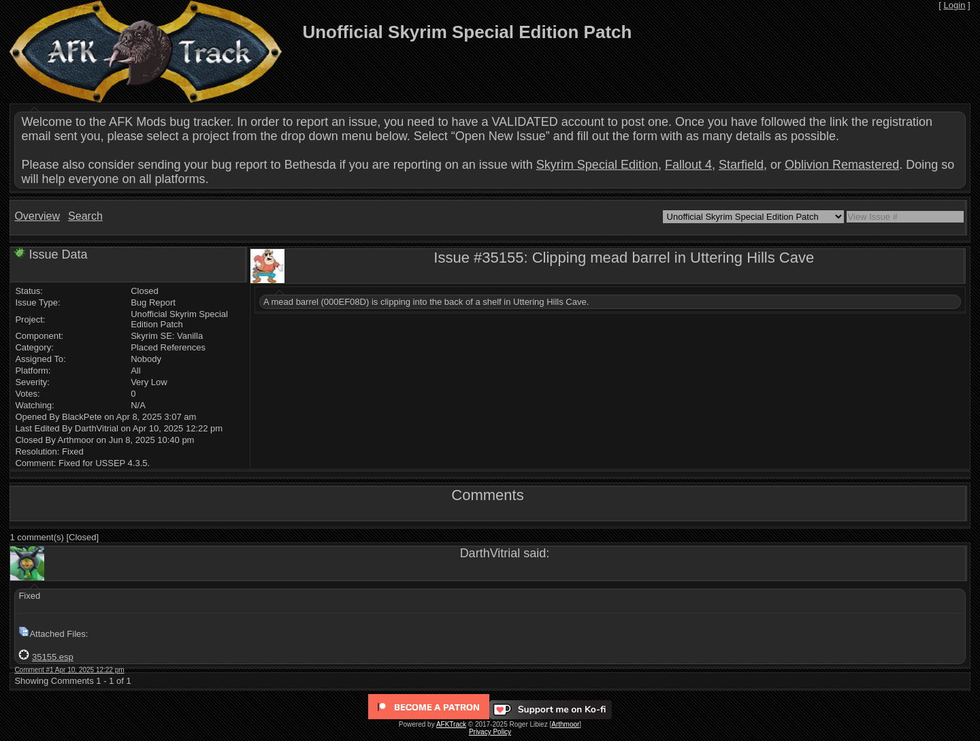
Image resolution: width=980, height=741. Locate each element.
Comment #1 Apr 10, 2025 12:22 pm (69, 670)
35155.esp (53, 657)
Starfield (741, 164)
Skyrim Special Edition (597, 164)
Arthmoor (565, 724)
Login (955, 5)
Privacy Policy (490, 732)
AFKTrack (451, 724)
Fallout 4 (688, 164)
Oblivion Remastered (842, 164)
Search (85, 216)
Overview (37, 216)
